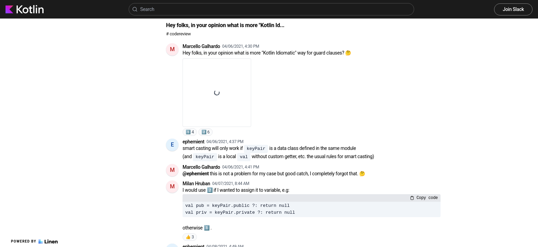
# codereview (178, 33)
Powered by (34, 241)
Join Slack (513, 9)
